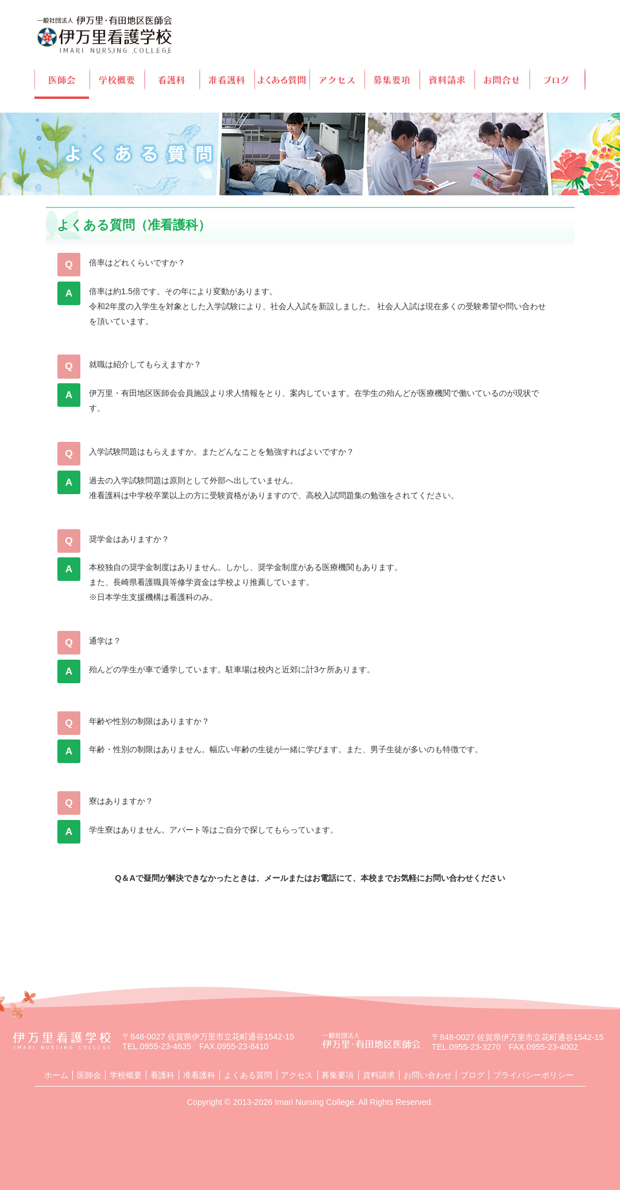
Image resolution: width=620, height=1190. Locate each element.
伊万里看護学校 (104, 34)
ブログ (558, 79)
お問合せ (503, 79)
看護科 (172, 79)
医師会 (61, 79)
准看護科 (227, 79)
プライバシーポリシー (533, 1075)
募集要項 (393, 79)
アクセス (338, 79)
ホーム (56, 1075)
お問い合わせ (428, 1075)
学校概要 (117, 79)
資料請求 (448, 79)
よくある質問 (282, 79)
